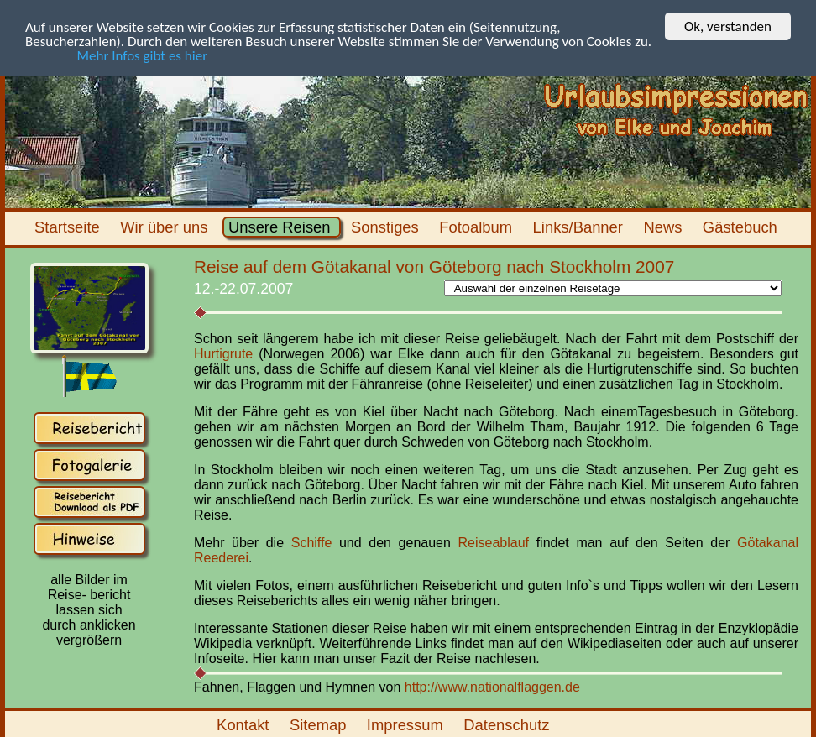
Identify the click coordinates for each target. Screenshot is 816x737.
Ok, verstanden (728, 26)
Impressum (407, 725)
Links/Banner (579, 227)
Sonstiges (387, 227)
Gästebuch (742, 227)
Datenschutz (508, 725)
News (664, 227)
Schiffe (311, 543)
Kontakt (245, 725)
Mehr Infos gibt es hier (116, 56)
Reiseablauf (497, 543)
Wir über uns (166, 227)
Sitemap (320, 725)
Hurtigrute (223, 354)
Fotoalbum (477, 227)
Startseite (69, 227)
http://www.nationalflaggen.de (492, 687)
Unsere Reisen (281, 227)
